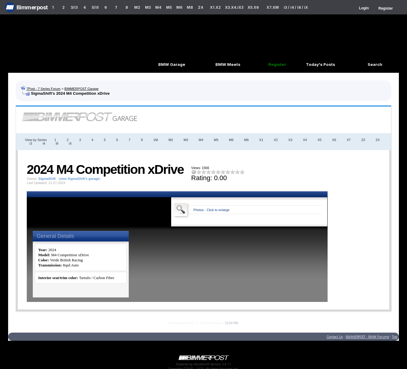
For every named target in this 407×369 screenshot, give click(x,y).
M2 (137, 7)
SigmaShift (47, 178)
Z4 (200, 7)
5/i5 (95, 7)
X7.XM (273, 7)
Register (385, 8)
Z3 (363, 140)
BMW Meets (227, 64)
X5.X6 (253, 7)
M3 (148, 7)
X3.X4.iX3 (234, 7)
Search (375, 64)
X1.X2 (215, 7)
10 (242, 172)
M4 (158, 7)
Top (394, 336)
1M (155, 140)
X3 (290, 140)
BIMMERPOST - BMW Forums (367, 336)
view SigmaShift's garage (79, 178)
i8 (57, 143)
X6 (334, 140)
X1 (261, 140)
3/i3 (74, 7)
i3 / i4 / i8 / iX (296, 7)
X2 (276, 140)
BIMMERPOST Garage (81, 89)
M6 (179, 7)
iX (70, 143)
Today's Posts (320, 64)
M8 (190, 7)
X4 (305, 140)
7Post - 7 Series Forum (43, 89)
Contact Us (335, 336)
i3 (30, 143)
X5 (319, 140)
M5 (169, 7)
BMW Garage (171, 64)
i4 (44, 143)
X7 (348, 140)
